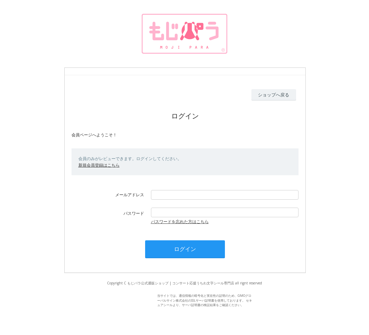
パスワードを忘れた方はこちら (180, 221)
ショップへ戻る (273, 95)
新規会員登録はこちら (99, 165)
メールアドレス (129, 195)
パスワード (133, 213)
